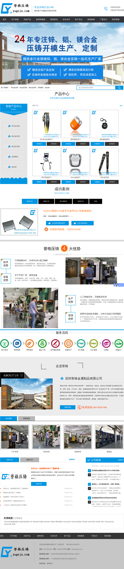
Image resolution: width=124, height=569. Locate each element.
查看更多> (72, 459)
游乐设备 (47, 521)
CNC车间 (22, 452)
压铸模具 (40, 87)
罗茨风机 (85, 521)
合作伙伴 (66, 19)
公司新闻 (96, 460)
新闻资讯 (54, 19)
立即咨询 (54, 144)
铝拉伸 (47, 87)
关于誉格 (15, 19)
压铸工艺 (29, 460)
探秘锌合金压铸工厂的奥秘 (12, 492)
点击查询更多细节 (58, 223)
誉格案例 (91, 19)
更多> (121, 105)
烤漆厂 (14, 524)
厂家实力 (103, 19)
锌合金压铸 (14, 87)
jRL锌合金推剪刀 (46, 139)
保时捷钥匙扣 (105, 139)
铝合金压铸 (23, 87)
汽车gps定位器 (109, 521)
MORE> (120, 460)
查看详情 (67, 407)
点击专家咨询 (82, 223)
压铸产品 (27, 19)
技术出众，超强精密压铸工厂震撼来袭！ (46, 468)
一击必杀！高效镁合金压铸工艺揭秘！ (15, 505)
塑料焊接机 (59, 521)
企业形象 (8, 418)
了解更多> (39, 144)
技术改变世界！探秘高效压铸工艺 (14, 501)
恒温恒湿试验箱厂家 (25, 521)
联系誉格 (116, 19)
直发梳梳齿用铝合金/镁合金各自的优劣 (104, 498)
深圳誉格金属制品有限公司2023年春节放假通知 (107, 471)
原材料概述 (40, 19)
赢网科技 (50, 563)
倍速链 (41, 521)
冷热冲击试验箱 (76, 521)
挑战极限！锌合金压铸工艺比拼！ (14, 497)
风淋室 (52, 521)
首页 (4, 19)
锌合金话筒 (104, 177)
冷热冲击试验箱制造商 (11, 521)
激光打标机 (91, 521)
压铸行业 (9, 460)
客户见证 (78, 19)
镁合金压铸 (32, 87)
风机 (102, 521)
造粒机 (98, 521)
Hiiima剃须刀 (75, 177)
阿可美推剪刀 (46, 177)
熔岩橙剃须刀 (75, 139)
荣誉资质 (26, 418)
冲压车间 (53, 452)
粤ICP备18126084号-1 (73, 544)
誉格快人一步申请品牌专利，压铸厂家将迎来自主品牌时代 (107, 485)
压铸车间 (85, 452)
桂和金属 (35, 521)
